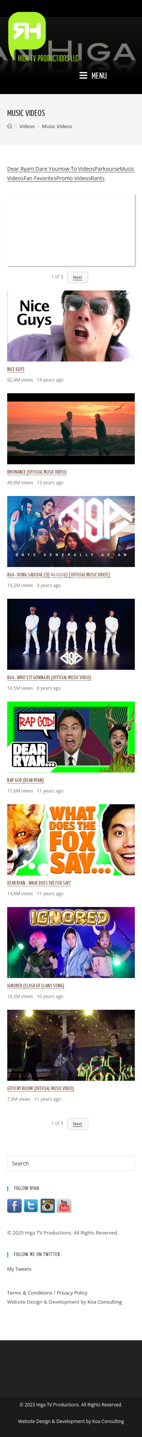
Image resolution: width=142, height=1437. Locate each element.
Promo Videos (73, 178)
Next (77, 277)
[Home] (9, 126)
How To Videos (76, 168)
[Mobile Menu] (93, 76)
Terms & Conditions (29, 1292)
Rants (98, 178)
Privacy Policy (72, 1292)
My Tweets (19, 1268)
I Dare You (45, 168)
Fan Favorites (39, 178)
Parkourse (107, 168)
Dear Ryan (20, 168)
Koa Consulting (104, 1301)
